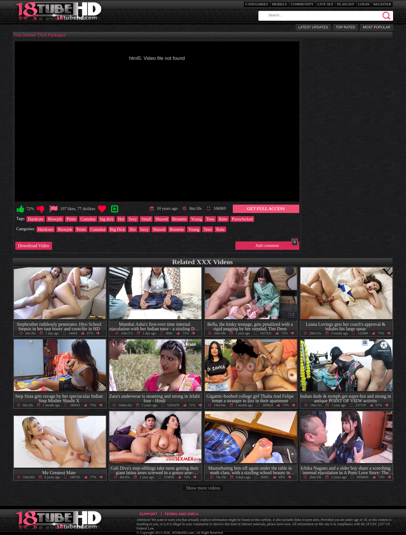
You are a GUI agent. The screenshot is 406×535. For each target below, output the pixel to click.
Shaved (162, 219)
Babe (223, 219)
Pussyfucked (242, 219)
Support (149, 514)
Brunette (179, 219)
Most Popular (376, 27)
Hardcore (35, 219)
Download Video (33, 245)
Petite (71, 219)
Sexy (133, 219)
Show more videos (203, 488)
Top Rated (345, 27)
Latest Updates (313, 27)
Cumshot (88, 219)
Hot (121, 219)
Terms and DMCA (181, 514)
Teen (210, 219)
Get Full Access (266, 208)
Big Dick (117, 229)
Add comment (277, 244)
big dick (106, 219)
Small (146, 219)
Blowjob (55, 219)
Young (196, 219)
